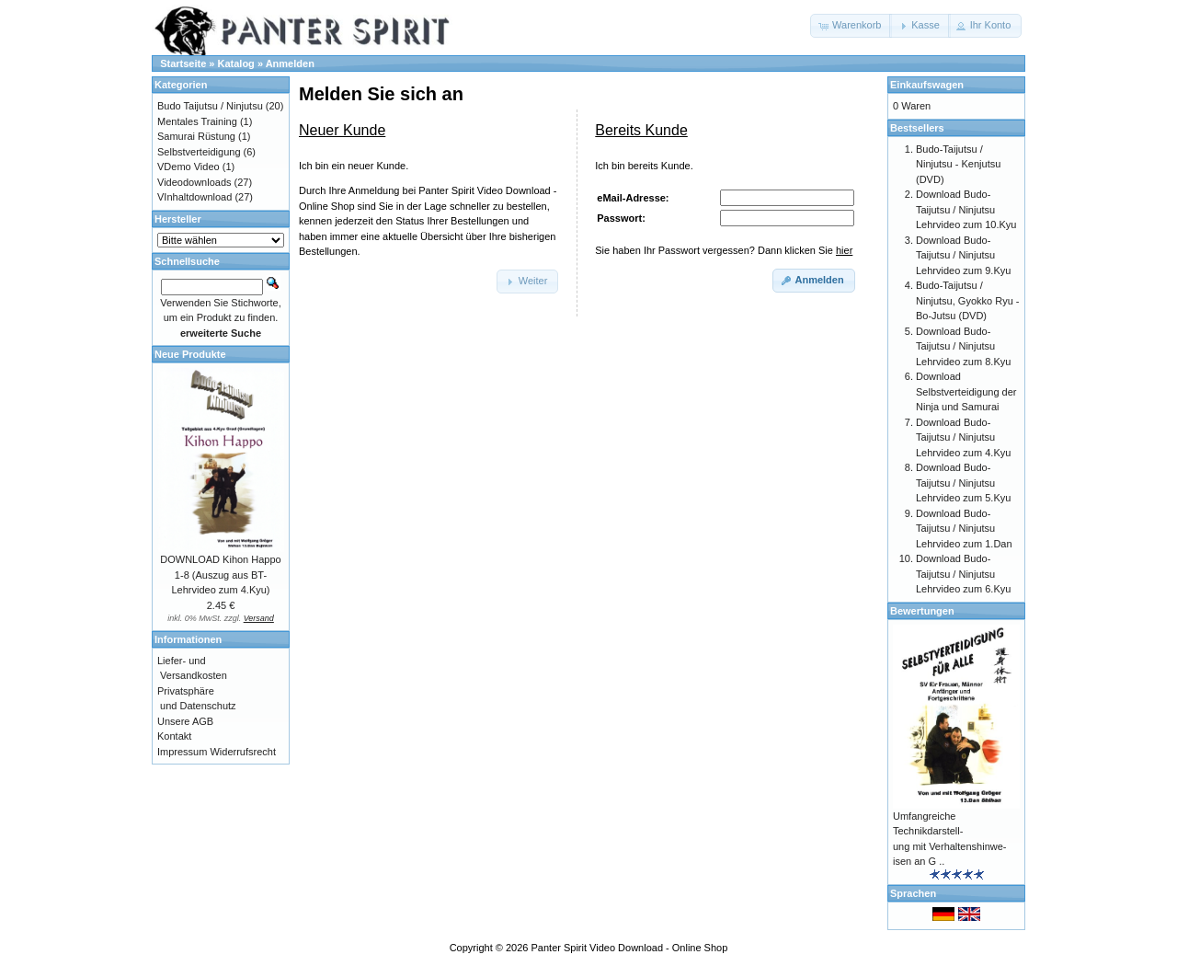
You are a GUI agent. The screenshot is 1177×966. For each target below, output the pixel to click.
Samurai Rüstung (196, 136)
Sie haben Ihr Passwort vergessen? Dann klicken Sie (723, 250)
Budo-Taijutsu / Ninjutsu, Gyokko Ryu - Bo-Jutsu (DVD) (967, 300)
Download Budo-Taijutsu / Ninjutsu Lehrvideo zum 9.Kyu (963, 255)
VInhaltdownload (194, 196)
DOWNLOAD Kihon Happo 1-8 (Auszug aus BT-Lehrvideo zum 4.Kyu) (220, 574)
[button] (851, 26)
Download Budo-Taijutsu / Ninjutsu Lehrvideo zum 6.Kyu (963, 573)
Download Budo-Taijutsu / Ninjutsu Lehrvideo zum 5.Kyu (963, 482)
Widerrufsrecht (243, 751)
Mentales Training (197, 121)
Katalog (236, 63)
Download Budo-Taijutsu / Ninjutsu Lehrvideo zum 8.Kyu (963, 346)
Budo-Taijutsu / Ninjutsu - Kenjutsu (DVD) (958, 164)
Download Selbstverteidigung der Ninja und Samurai (966, 391)
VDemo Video (188, 166)
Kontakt (174, 736)
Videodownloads (194, 182)
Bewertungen (922, 610)
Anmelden (290, 63)
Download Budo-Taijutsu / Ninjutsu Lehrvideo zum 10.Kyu (966, 209)
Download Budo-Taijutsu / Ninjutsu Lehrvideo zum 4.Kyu (963, 437)
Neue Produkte (190, 354)
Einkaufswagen (927, 84)
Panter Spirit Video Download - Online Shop (629, 947)
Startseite (183, 63)
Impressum (182, 751)
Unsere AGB (185, 721)
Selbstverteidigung (199, 151)
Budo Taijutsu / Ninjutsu (210, 105)
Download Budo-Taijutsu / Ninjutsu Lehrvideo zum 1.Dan (964, 528)
